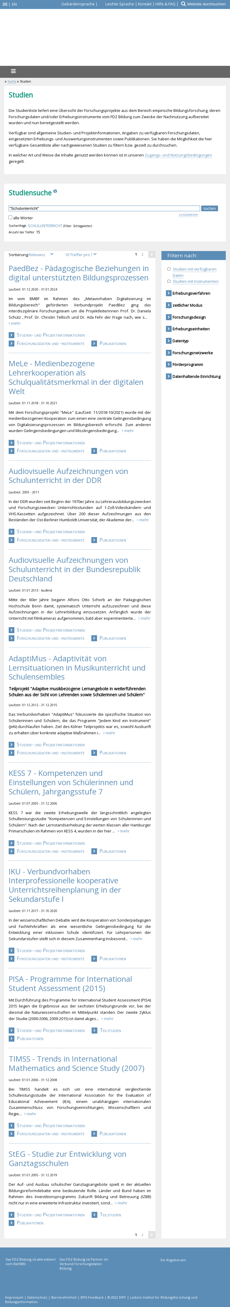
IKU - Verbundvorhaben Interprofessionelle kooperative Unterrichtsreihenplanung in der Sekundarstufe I (65, 885)
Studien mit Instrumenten (196, 281)
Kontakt (145, 4)
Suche (11, 81)
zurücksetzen (188, 214)
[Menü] (13, 71)
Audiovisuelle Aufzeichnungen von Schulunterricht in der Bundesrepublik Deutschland (74, 569)
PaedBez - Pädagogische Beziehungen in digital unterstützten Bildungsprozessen (79, 273)
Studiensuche (30, 192)
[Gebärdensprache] (75, 4)
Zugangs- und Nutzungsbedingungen (178, 155)
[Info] (55, 192)
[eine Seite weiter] (151, 254)
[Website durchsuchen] (208, 4)
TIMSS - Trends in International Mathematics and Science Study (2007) (76, 1063)
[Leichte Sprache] (116, 4)
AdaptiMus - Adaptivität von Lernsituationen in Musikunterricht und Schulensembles (77, 668)
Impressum (14, 1297)
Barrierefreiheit (64, 1297)
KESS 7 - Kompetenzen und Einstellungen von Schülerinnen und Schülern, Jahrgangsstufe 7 (71, 782)
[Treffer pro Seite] (81, 255)
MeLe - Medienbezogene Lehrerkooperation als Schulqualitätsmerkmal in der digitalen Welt (76, 377)
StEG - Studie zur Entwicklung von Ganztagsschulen (67, 1159)
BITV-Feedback (92, 1297)
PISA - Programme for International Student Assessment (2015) (70, 984)
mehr (15, 323)
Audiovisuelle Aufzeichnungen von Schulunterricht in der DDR (68, 476)
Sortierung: (33, 254)
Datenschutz (37, 1297)
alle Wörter (23, 218)
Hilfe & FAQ (165, 4)
